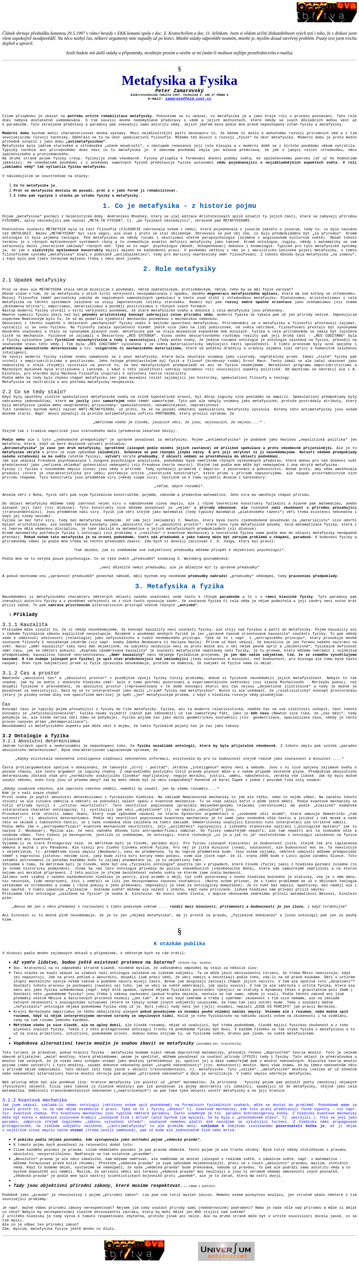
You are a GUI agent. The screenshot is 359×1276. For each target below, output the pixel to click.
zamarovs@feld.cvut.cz (188, 99)
